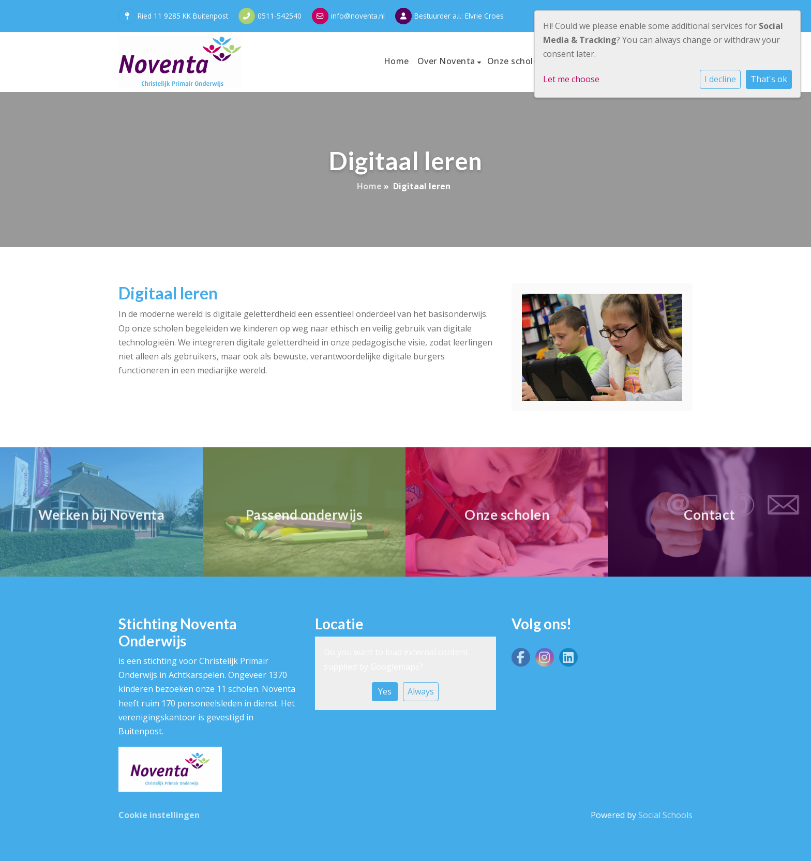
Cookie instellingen (159, 815)
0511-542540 (280, 16)
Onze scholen (515, 61)
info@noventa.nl (358, 16)
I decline (720, 79)
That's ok (768, 79)
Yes (385, 691)
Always (421, 691)
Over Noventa (447, 61)
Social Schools (665, 815)
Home (396, 61)
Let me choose (571, 79)
